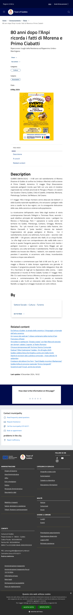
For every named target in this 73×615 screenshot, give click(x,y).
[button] (36, 612)
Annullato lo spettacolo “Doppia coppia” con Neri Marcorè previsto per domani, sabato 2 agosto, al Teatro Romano (36, 343)
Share (14, 57)
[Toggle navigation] (4, 12)
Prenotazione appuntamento (50, 532)
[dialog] (36, 603)
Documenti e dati (10, 492)
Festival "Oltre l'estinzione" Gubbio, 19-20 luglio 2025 (31, 350)
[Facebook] (57, 458)
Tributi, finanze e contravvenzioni (16, 509)
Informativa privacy (11, 576)
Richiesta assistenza (47, 543)
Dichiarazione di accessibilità (14, 583)
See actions (16, 62)
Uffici (6, 478)
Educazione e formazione (48, 485)
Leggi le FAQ (44, 540)
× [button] (70, 593)
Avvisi (42, 509)
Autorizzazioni (45, 476)
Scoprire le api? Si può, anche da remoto (26, 366)
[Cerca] (69, 12)
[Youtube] (62, 458)
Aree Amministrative (12, 474)
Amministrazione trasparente (15, 566)
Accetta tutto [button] (29, 607)
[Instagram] (57, 461)
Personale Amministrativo (13, 489)
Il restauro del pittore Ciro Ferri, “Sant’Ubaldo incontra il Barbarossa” (36, 361)
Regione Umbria (8, 4)
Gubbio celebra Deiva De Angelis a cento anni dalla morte (32, 352)
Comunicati (44, 506)
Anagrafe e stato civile (48, 471)
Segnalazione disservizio (48, 536)
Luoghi (42, 519)
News (25, 20)
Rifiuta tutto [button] (44, 607)
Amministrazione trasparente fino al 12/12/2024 (17, 570)
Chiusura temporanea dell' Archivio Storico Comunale (31, 347)
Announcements (15, 20)
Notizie (42, 502)
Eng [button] (50, 4)
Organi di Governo (11, 471)
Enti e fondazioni (10, 481)
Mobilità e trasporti (11, 502)
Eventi (42, 522)
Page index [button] (17, 148)
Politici (7, 485)
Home (4, 20)
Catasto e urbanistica (47, 480)
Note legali (8, 579)
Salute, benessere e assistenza (15, 506)
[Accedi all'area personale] (60, 4)
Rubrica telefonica (7, 556)
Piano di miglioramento (12, 586)
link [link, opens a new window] (56, 603)
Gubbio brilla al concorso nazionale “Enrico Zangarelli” (31, 364)
